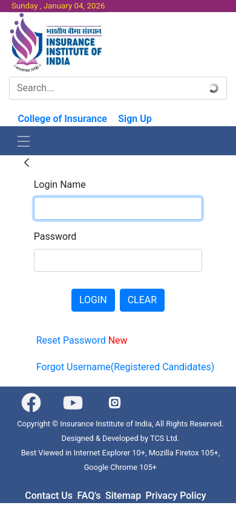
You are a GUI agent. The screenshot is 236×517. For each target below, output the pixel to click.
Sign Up (134, 118)
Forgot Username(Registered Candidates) (125, 367)
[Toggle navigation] (24, 140)
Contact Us (49, 495)
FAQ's (88, 495)
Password (55, 236)
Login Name (60, 184)
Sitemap (123, 495)
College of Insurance (62, 118)
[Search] (105, 88)
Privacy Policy (176, 495)
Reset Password (82, 340)
